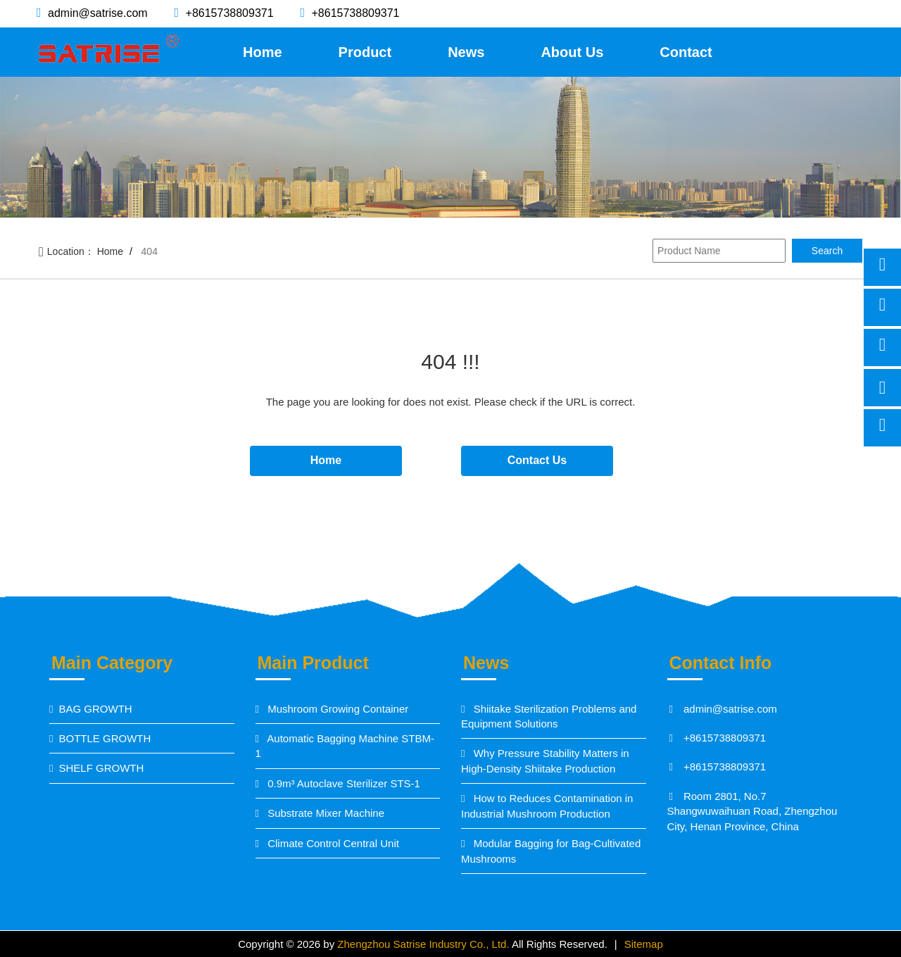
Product (365, 52)
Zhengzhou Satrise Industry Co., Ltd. (424, 944)
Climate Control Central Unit (332, 843)
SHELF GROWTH (101, 768)
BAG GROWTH (95, 709)
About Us (572, 52)
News (466, 52)
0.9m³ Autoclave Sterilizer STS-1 (342, 783)
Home (262, 52)
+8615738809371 (227, 13)
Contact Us (537, 460)
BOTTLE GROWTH (104, 738)
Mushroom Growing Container (336, 709)
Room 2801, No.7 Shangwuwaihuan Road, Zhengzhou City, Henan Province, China (752, 811)
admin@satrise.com (96, 13)
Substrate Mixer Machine (324, 813)
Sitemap (643, 944)
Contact (686, 52)
